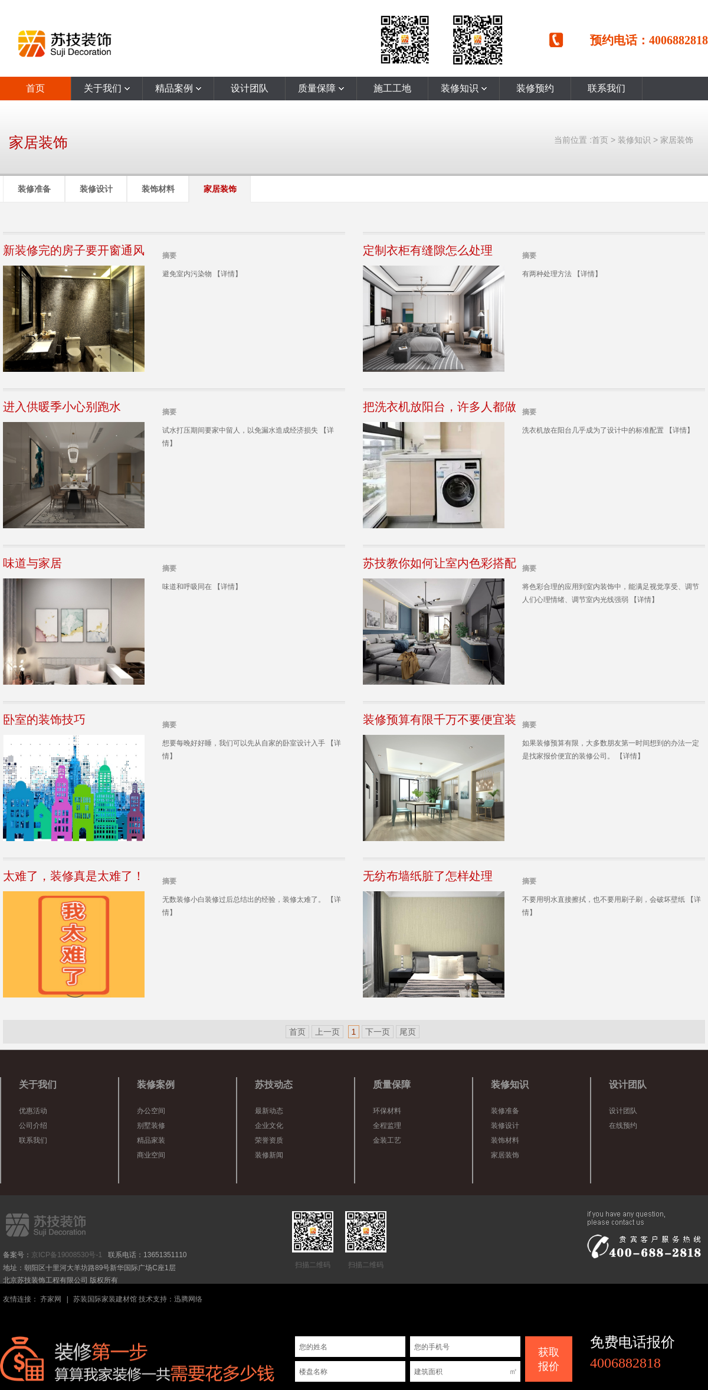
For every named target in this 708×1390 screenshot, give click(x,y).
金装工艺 (387, 1140)
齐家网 (50, 1299)
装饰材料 (158, 189)
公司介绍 (33, 1125)
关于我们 (107, 88)
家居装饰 (676, 140)
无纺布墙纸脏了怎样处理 (428, 875)
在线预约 (623, 1125)
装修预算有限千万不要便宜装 (439, 719)
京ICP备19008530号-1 (66, 1255)
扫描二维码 (312, 1240)
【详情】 (228, 274)
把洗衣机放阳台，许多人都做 (439, 406)
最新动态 (269, 1111)
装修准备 (34, 189)
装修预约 (535, 88)
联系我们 (606, 88)
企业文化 (269, 1125)
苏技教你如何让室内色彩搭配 (439, 563)
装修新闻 (269, 1155)
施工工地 (392, 88)
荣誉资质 (269, 1140)
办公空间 (151, 1111)
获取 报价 (548, 1359)
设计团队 (249, 88)
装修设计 (96, 189)
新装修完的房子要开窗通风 (74, 250)
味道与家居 (32, 563)
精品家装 (151, 1140)
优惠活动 (33, 1111)
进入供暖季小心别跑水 (62, 406)
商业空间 (151, 1155)
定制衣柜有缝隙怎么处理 (428, 250)
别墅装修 (151, 1125)
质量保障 (321, 88)
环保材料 (387, 1111)
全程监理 (387, 1125)
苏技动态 (274, 1085)
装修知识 (464, 88)
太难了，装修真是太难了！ (74, 875)
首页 (35, 88)
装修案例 (156, 1085)
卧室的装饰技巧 (44, 719)
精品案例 (178, 88)
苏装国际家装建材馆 (105, 1299)
